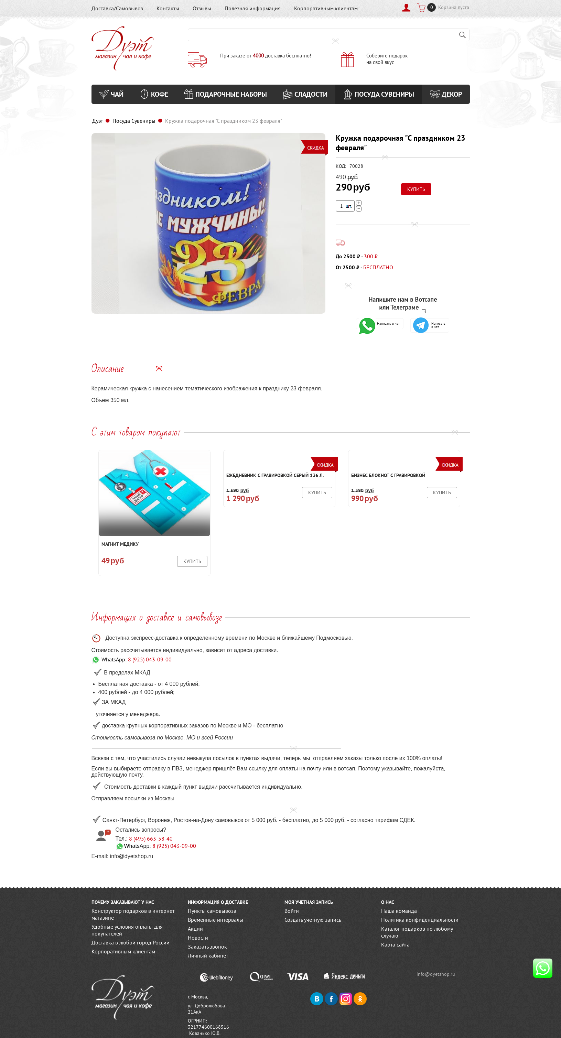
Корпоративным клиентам (326, 8)
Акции (195, 928)
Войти (291, 910)
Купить (192, 561)
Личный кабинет (208, 955)
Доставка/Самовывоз (117, 8)
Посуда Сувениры (133, 120)
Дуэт (97, 120)
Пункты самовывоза (212, 910)
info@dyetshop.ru (436, 974)
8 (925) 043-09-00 (150, 659)
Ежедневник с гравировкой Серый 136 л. (275, 475)
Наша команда (399, 910)
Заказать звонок (207, 946)
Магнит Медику (120, 544)
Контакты (168, 8)
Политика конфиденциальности (419, 919)
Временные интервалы (215, 919)
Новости (198, 937)
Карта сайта (395, 944)
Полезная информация (253, 8)
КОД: (341, 166)
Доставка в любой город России (130, 942)
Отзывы (202, 8)
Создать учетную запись (312, 919)
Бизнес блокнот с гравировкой (388, 475)
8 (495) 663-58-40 (151, 838)
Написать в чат (379, 323)
